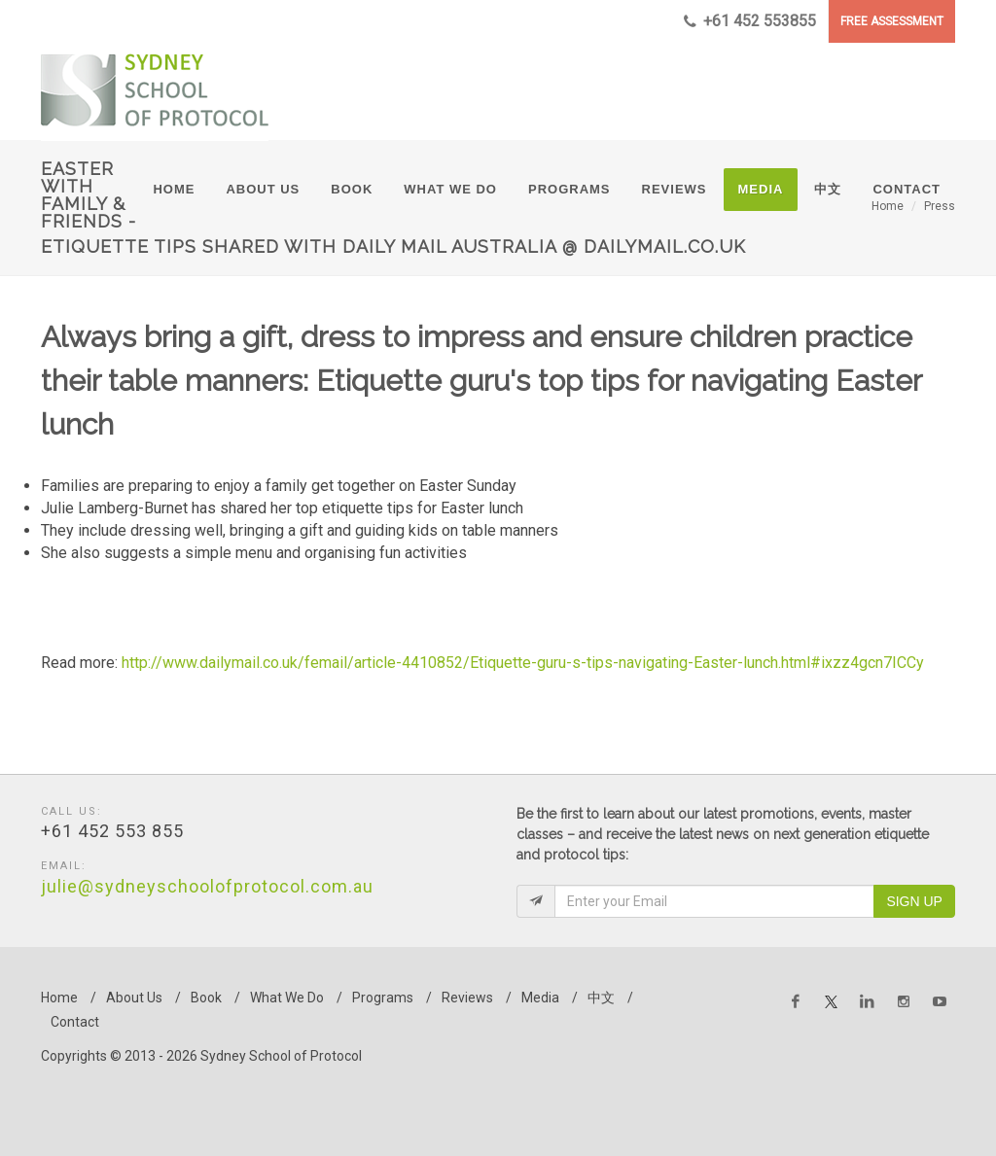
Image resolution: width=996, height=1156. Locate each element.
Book (206, 997)
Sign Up (914, 901)
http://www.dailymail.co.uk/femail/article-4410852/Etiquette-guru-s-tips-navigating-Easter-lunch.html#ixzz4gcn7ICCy (523, 662)
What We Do (287, 997)
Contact (75, 1022)
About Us (134, 997)
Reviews (467, 997)
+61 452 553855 (750, 21)
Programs (382, 997)
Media (540, 997)
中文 (601, 997)
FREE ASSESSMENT (891, 21)
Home (59, 997)
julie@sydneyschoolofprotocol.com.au (207, 886)
